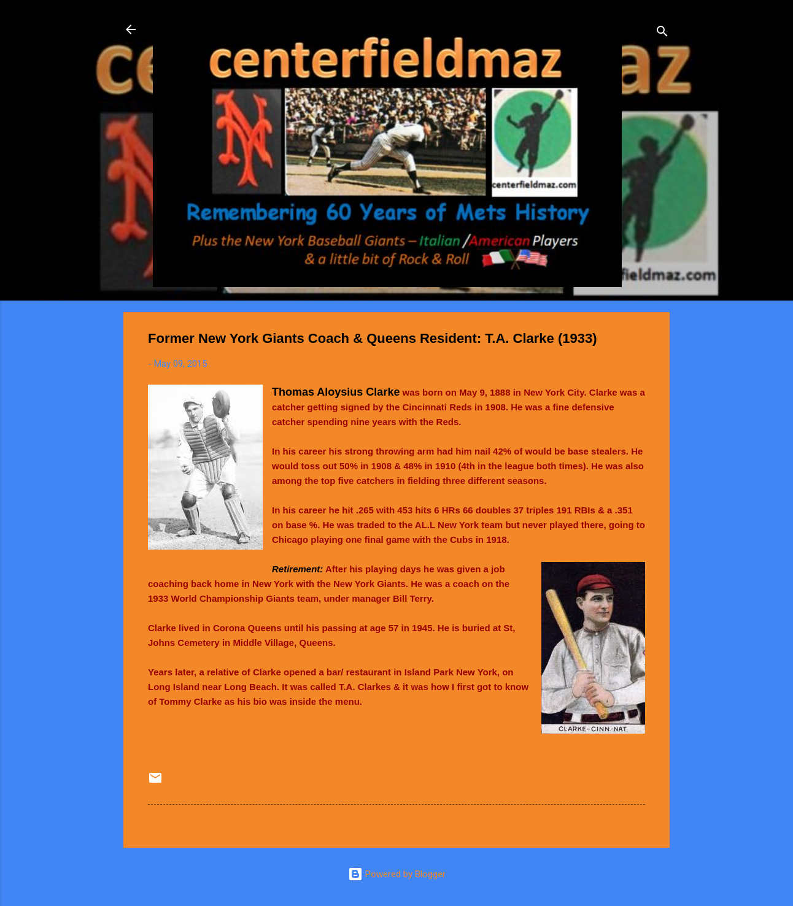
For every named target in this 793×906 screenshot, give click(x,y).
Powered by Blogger (397, 874)
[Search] (662, 33)
